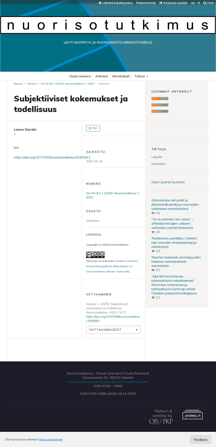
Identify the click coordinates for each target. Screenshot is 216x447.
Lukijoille (156, 157)
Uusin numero (80, 76)
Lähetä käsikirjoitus (116, 3)
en (193, 3)
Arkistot (101, 76)
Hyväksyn (200, 439)
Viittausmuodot (105, 330)
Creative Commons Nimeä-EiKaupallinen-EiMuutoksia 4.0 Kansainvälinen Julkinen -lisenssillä (112, 266)
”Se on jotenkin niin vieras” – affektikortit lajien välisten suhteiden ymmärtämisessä (172, 223)
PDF (94, 128)
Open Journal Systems (168, 182)
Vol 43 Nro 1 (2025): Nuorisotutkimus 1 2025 (67, 83)
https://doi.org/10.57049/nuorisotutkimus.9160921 (52, 157)
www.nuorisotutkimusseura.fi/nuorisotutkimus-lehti (108, 382)
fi (199, 3)
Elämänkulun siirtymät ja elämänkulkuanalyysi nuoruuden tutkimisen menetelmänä (175, 204)
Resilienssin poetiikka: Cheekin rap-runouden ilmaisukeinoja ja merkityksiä (174, 242)
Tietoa (140, 76)
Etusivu (18, 83)
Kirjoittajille (158, 163)
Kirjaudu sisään (173, 3)
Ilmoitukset (121, 76)
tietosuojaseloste (50, 439)
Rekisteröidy (146, 3)
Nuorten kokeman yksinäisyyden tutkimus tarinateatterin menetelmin (176, 261)
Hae (208, 3)
